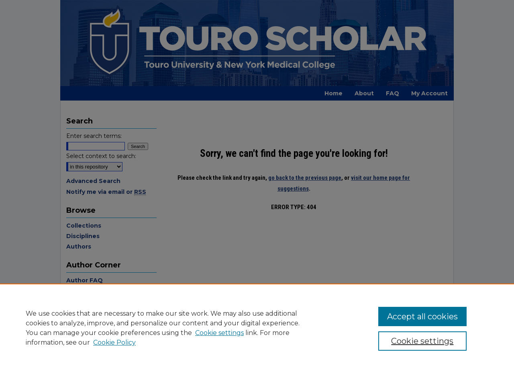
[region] (257, 328)
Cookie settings (219, 333)
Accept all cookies (422, 316)
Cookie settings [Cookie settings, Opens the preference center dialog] (422, 341)
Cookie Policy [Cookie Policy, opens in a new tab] (114, 342)
